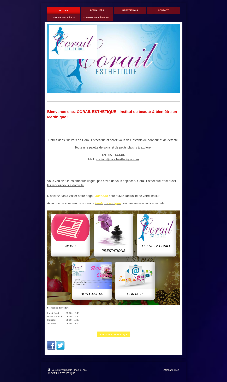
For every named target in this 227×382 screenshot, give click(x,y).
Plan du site (80, 370)
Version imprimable (60, 370)
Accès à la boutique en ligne (114, 334)
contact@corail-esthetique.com (117, 159)
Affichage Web (171, 370)
